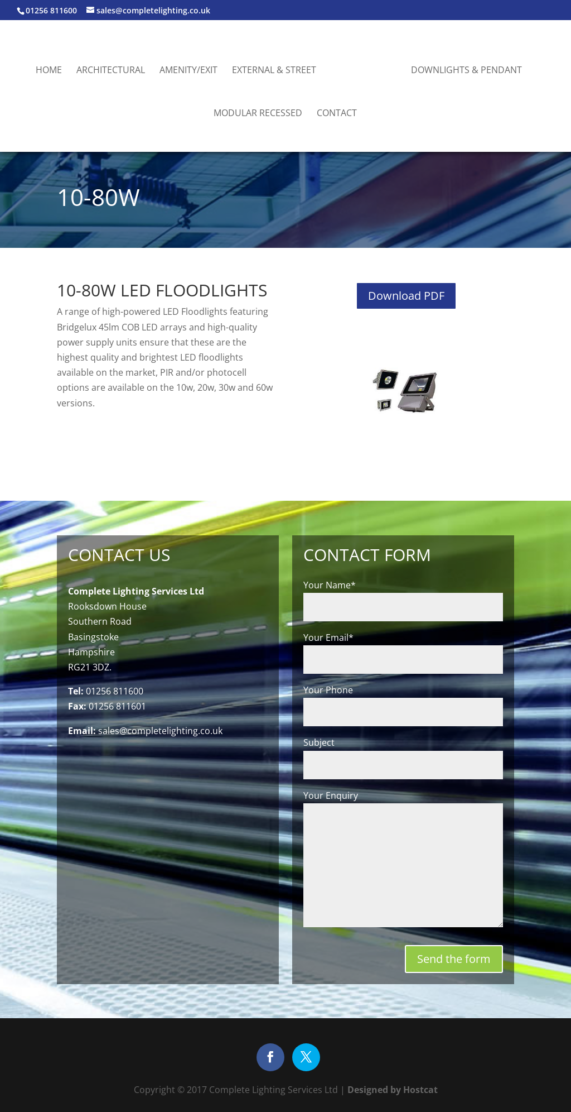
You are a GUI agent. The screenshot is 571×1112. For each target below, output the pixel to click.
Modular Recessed (258, 114)
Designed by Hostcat (391, 1090)
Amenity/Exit (188, 71)
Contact (337, 114)
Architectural (110, 71)
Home (49, 71)
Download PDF (406, 295)
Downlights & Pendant (466, 71)
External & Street (274, 71)
